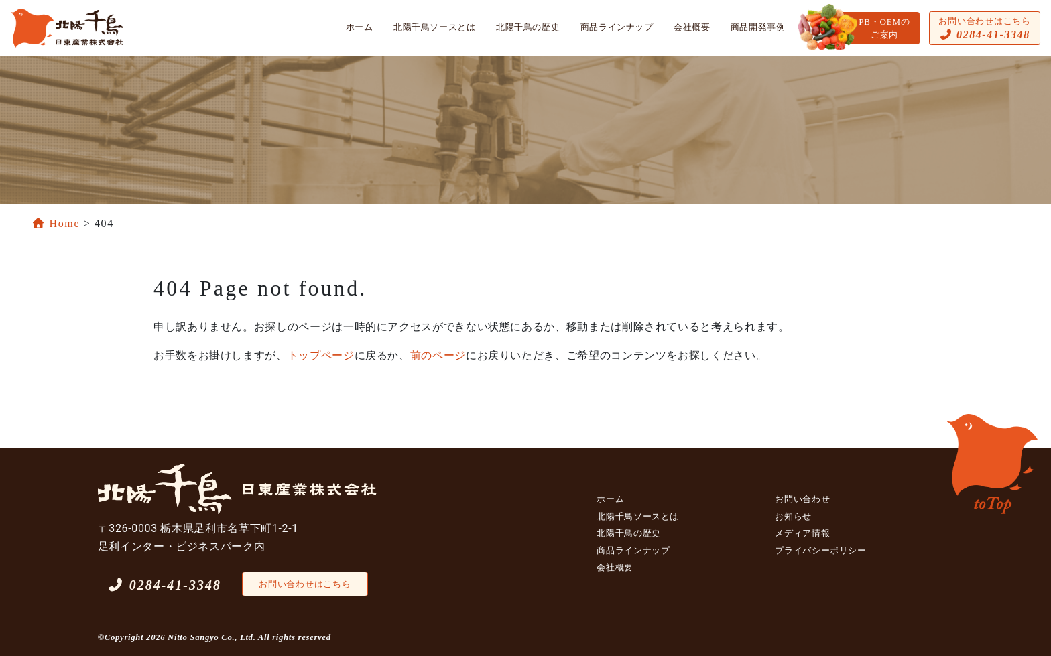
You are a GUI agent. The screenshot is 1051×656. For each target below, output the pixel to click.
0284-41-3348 (164, 585)
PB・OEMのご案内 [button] (884, 28)
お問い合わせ (802, 499)
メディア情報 (802, 533)
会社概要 (692, 27)
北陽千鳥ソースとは (434, 27)
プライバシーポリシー (820, 550)
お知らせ (793, 516)
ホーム (359, 27)
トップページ (321, 355)
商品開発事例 (758, 27)
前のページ (438, 355)
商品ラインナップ (617, 27)
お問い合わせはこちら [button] (984, 28)
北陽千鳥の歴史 (528, 27)
